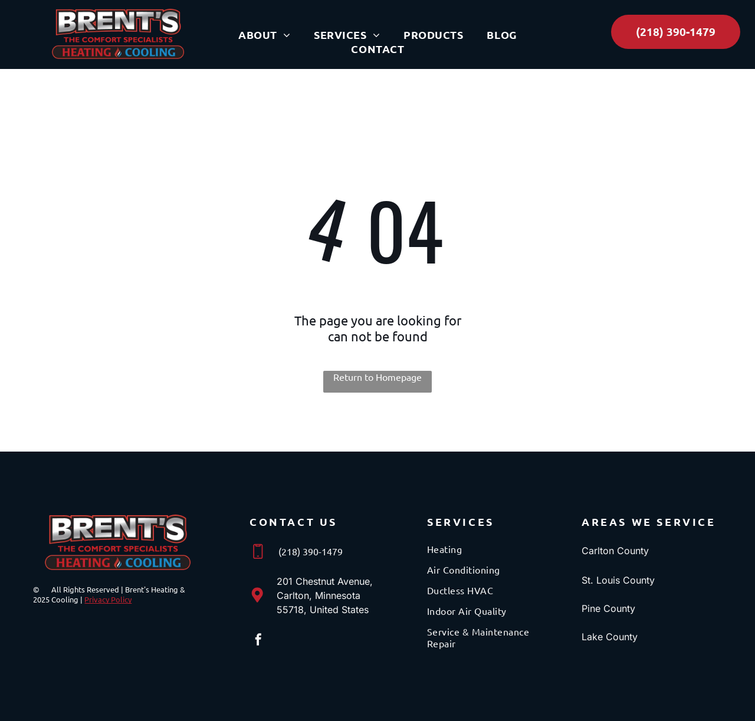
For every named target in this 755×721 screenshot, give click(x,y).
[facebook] (258, 641)
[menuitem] (264, 35)
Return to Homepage (377, 377)
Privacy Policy (108, 599)
